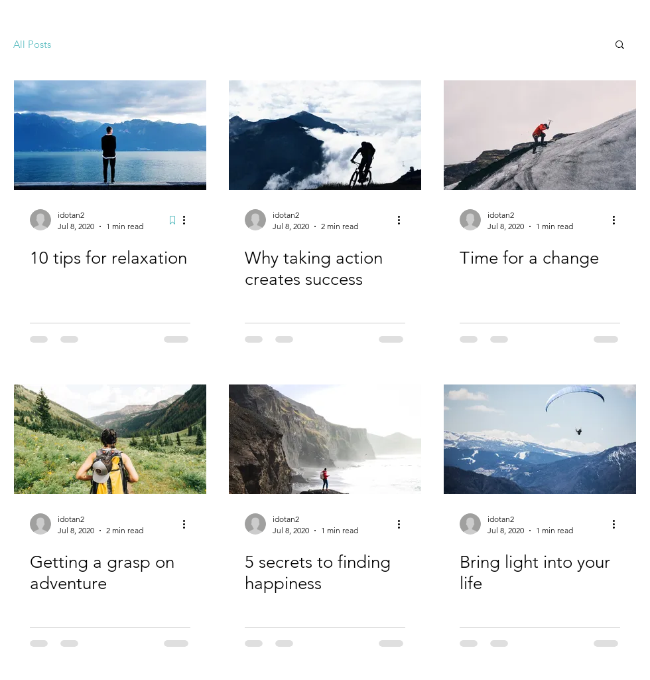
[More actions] (188, 220)
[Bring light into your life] (540, 439)
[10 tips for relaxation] (110, 135)
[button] (620, 45)
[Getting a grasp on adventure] (110, 439)
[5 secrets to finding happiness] (325, 439)
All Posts (32, 44)
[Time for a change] (540, 135)
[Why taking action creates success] (325, 135)
